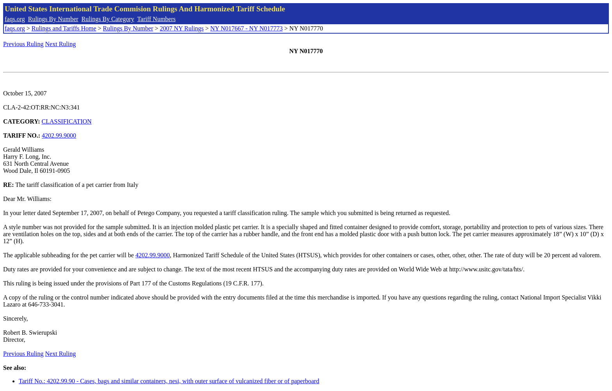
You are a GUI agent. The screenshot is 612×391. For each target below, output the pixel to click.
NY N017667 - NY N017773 (246, 28)
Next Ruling (60, 44)
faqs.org (15, 19)
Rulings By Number (53, 19)
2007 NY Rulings (182, 28)
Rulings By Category (108, 19)
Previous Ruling (23, 44)
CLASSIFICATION (67, 121)
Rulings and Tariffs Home (64, 28)
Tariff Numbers (156, 19)
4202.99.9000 (59, 135)
